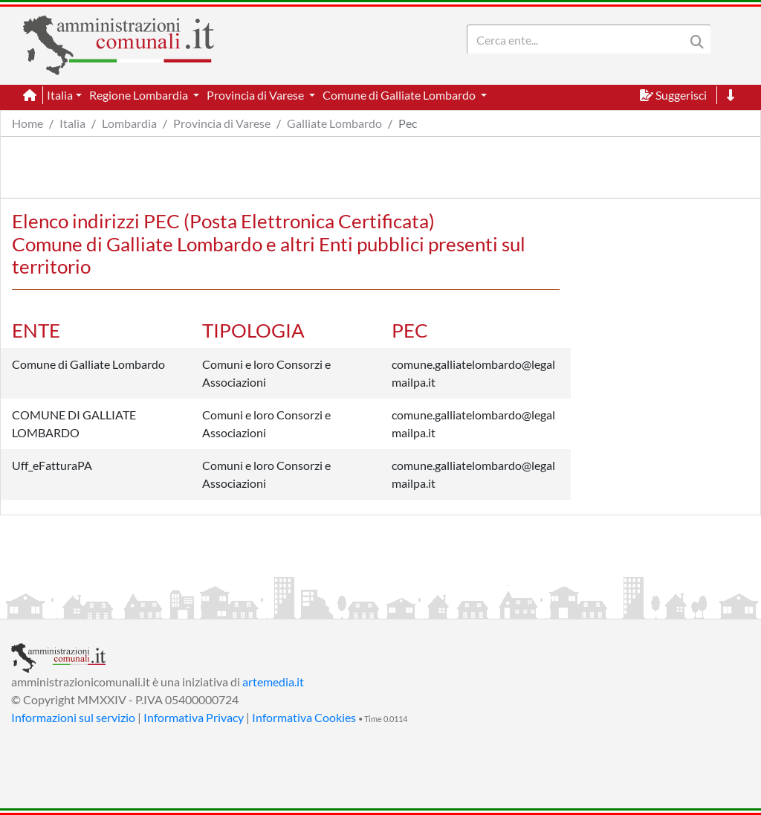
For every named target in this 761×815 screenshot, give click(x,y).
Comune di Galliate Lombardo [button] (400, 95)
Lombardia (129, 123)
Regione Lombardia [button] (139, 95)
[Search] (578, 39)
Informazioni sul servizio (73, 717)
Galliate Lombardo (334, 123)
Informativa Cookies (304, 717)
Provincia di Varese (222, 123)
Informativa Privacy (193, 717)
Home (27, 123)
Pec (407, 123)
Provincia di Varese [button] (256, 95)
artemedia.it (273, 681)
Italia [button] (60, 95)
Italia (72, 123)
